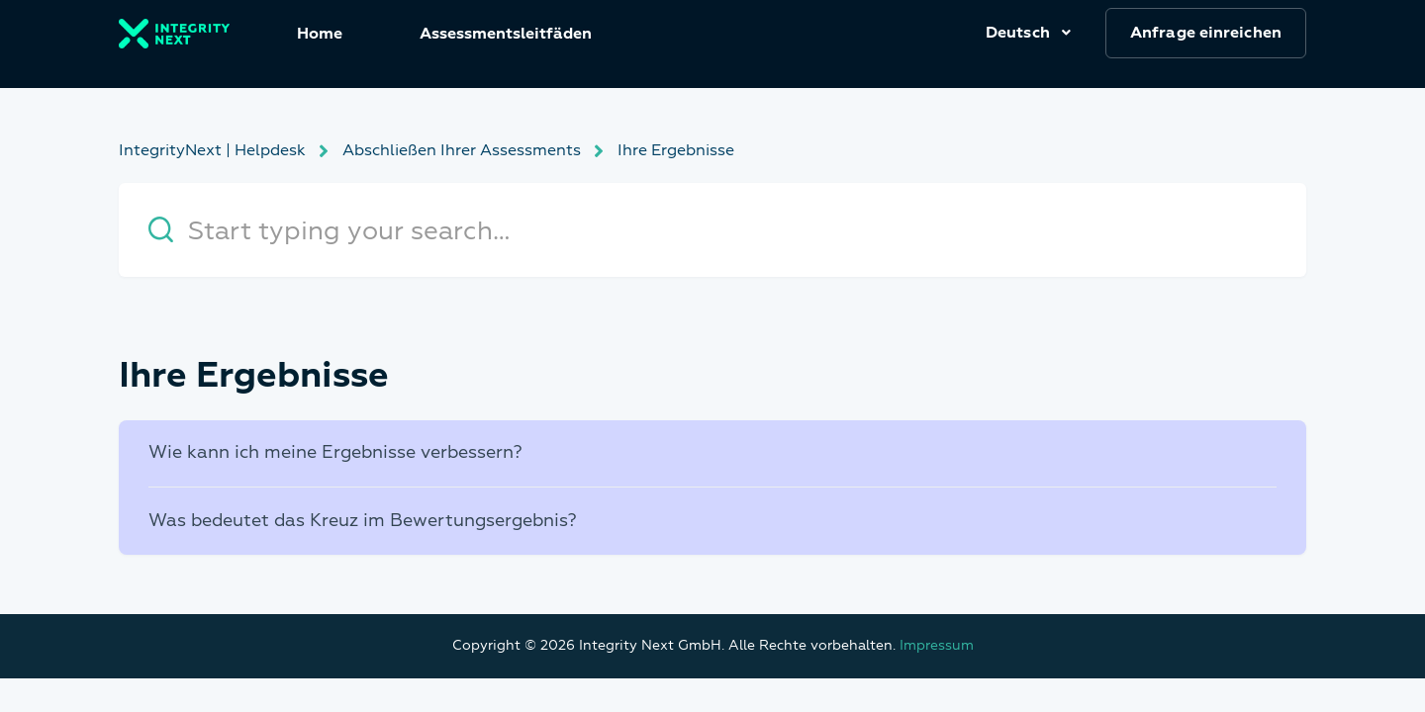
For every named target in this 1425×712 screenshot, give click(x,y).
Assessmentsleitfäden (506, 34)
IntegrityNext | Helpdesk (212, 150)
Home (319, 34)
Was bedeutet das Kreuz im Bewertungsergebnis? (362, 520)
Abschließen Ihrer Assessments (461, 150)
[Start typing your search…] (712, 230)
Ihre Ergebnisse (676, 150)
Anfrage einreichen (1206, 33)
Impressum (937, 645)
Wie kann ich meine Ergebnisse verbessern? (335, 452)
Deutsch (1020, 33)
